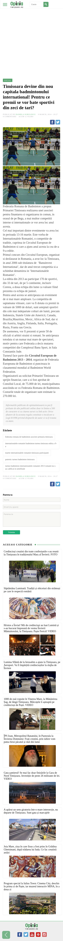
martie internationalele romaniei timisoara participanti (27, 453)
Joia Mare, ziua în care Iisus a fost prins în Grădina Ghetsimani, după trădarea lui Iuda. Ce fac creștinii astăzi (30, 849)
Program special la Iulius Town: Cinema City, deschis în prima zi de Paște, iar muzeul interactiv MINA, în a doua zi (32, 886)
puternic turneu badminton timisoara (20, 459)
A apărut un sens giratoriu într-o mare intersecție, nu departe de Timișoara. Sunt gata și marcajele (31, 811)
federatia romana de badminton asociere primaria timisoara (29, 437)
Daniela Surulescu (26, 114)
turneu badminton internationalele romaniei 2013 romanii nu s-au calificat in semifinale (30, 467)
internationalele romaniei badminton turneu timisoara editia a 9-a (31, 444)
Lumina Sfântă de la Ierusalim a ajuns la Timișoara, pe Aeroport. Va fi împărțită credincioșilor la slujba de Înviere (32, 665)
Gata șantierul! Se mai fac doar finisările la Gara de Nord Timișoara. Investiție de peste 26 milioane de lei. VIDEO (32, 775)
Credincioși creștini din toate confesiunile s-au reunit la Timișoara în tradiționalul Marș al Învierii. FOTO (31, 553)
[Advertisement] (31, 33)
